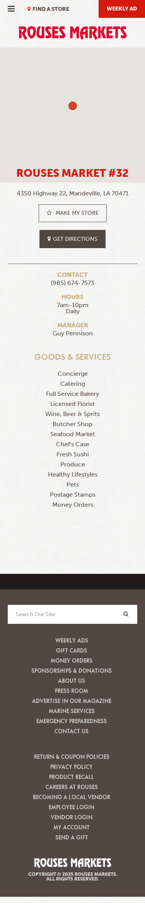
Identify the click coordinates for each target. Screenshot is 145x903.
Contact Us (72, 731)
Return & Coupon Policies (71, 756)
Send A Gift (71, 837)
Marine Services (72, 711)
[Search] (125, 614)
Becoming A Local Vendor (71, 797)
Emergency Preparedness (71, 721)
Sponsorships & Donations (71, 670)
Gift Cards (71, 650)
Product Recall (71, 776)
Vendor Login (71, 817)
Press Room (71, 690)
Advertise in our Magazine (71, 700)
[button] (72, 106)
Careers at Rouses (72, 787)
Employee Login (71, 807)
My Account (71, 827)
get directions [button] (72, 239)
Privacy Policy (71, 766)
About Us (71, 680)
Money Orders (71, 660)
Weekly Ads (71, 640)
